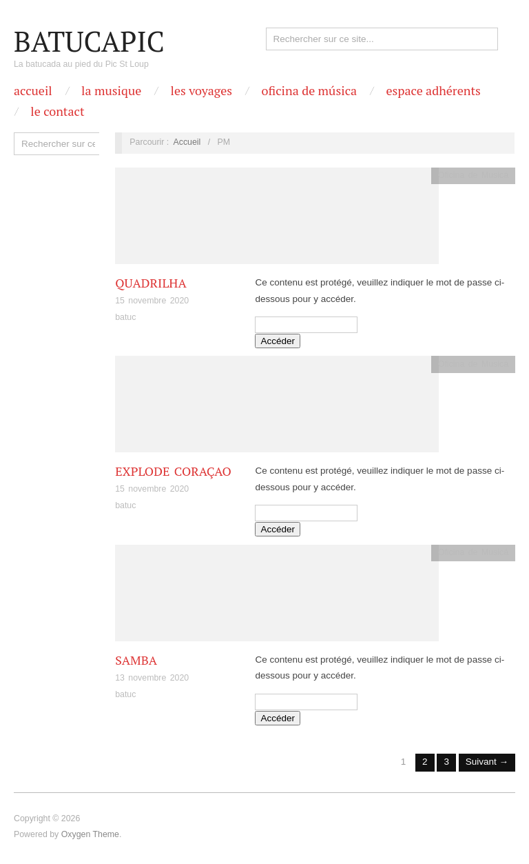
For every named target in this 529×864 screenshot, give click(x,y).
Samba (136, 660)
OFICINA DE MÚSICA (309, 90)
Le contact (57, 111)
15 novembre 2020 (152, 300)
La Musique (111, 90)
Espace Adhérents (433, 90)
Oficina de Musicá (473, 175)
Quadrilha (151, 282)
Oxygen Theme (90, 834)
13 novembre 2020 (152, 678)
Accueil (33, 90)
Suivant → (487, 761)
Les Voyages (202, 90)
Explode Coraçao (173, 471)
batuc (125, 317)
